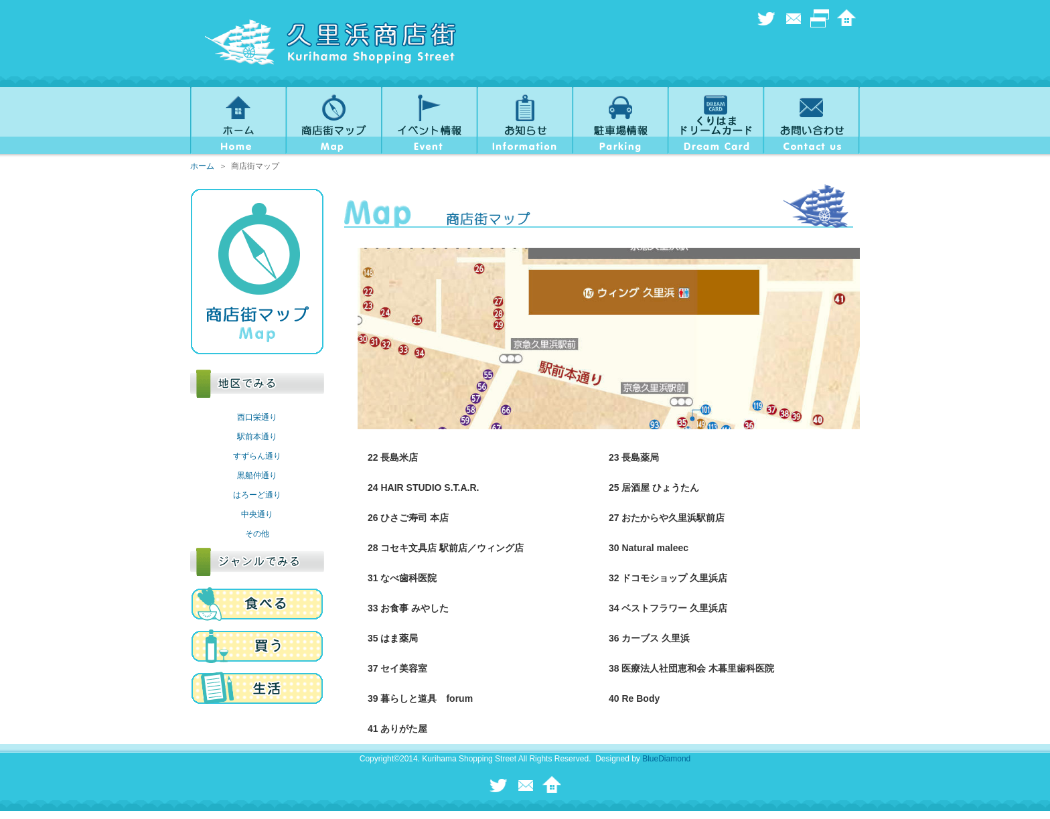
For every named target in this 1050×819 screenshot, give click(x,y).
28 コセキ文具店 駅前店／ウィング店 (446, 547)
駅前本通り (257, 436)
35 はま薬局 (393, 638)
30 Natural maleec (648, 547)
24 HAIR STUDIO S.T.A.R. (423, 487)
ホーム (202, 166)
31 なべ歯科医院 (402, 578)
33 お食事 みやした (408, 608)
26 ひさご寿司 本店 (408, 517)
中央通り (257, 514)
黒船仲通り (257, 475)
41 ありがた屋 (397, 728)
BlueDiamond (666, 758)
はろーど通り (257, 495)
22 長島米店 (393, 457)
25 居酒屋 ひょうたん (654, 487)
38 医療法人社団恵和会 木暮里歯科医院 (691, 668)
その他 (257, 533)
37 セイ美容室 (397, 668)
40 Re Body (634, 698)
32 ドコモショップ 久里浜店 (668, 578)
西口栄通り (257, 417)
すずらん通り (257, 456)
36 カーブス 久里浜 (649, 638)
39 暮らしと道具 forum (420, 698)
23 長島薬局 (634, 457)
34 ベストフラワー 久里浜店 (668, 608)
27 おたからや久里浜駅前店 (667, 517)
